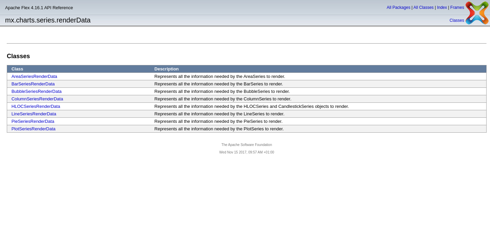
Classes (457, 20)
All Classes (423, 7)
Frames (457, 7)
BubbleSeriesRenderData (37, 91)
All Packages (398, 7)
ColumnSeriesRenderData (37, 98)
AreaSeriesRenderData (34, 76)
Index (442, 7)
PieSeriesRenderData (33, 121)
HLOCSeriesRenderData (36, 106)
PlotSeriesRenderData (33, 128)
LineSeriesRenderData (34, 113)
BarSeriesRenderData (33, 83)
